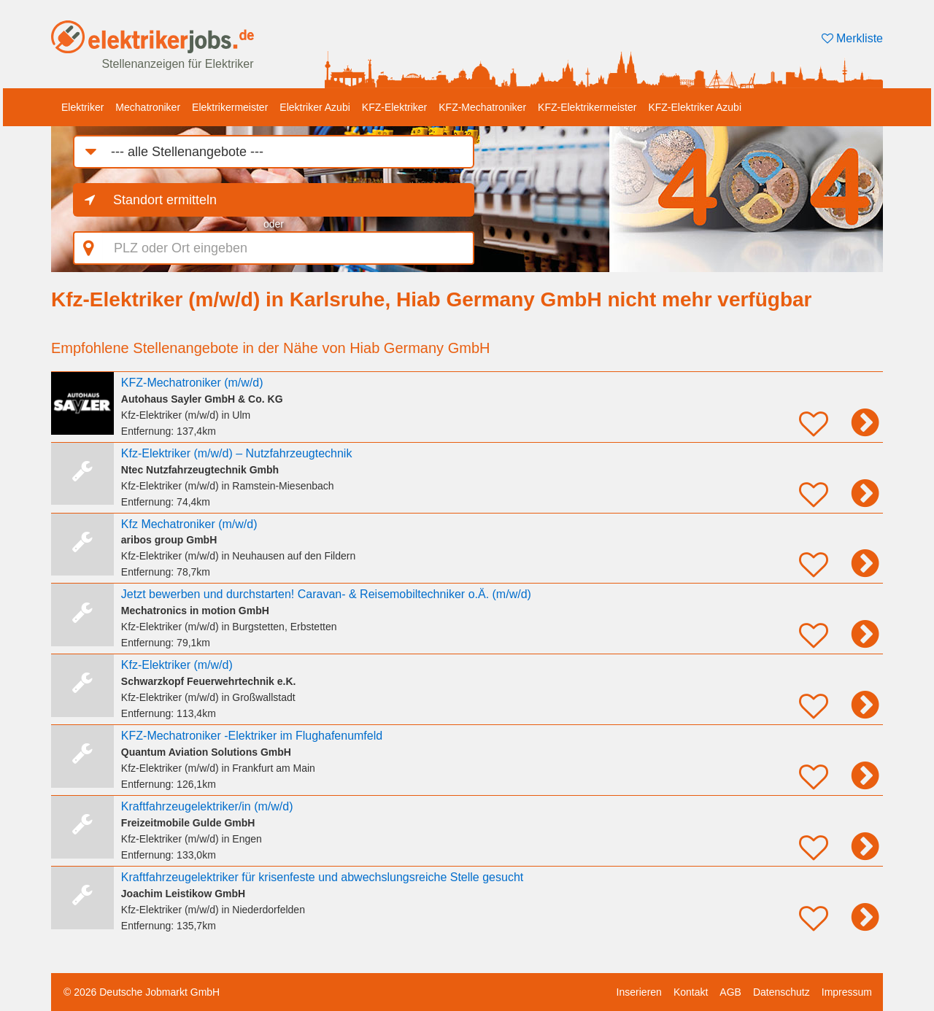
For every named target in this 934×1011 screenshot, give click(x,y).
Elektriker (82, 107)
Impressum (847, 992)
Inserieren (639, 992)
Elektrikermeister (230, 107)
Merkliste (852, 38)
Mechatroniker (147, 107)
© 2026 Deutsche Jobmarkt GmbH (141, 992)
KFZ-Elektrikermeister (587, 107)
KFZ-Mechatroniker (482, 107)
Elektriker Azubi (314, 107)
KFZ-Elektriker (394, 107)
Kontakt (691, 992)
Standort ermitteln (165, 200)
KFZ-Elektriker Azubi (694, 107)
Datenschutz (781, 992)
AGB (730, 992)
